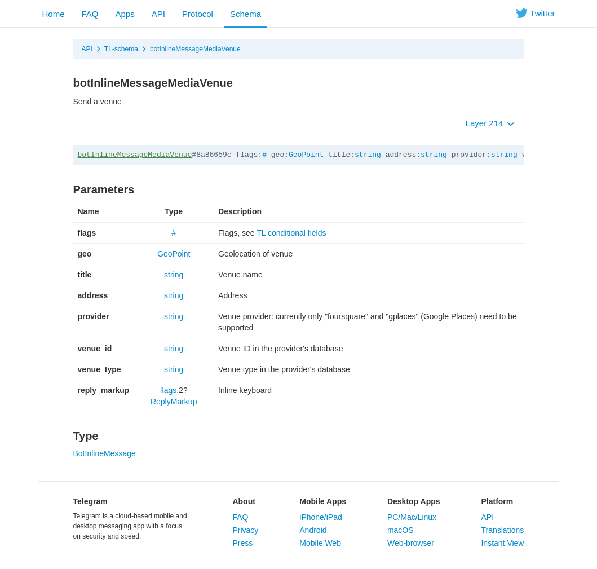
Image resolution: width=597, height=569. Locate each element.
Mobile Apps (322, 501)
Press (242, 543)
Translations (502, 530)
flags (168, 390)
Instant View (502, 543)
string (368, 155)
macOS (400, 530)
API (158, 14)
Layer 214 (490, 123)
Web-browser (410, 543)
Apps (125, 14)
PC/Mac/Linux (411, 517)
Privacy (245, 530)
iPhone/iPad (320, 517)
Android (312, 530)
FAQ (90, 14)
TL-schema (121, 49)
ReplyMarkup (174, 401)
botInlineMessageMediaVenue (195, 49)
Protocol (197, 14)
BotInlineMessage (104, 453)
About (243, 501)
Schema (245, 14)
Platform (497, 501)
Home (53, 14)
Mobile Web (320, 543)
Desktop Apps (413, 501)
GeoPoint (306, 155)
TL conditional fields (291, 232)
